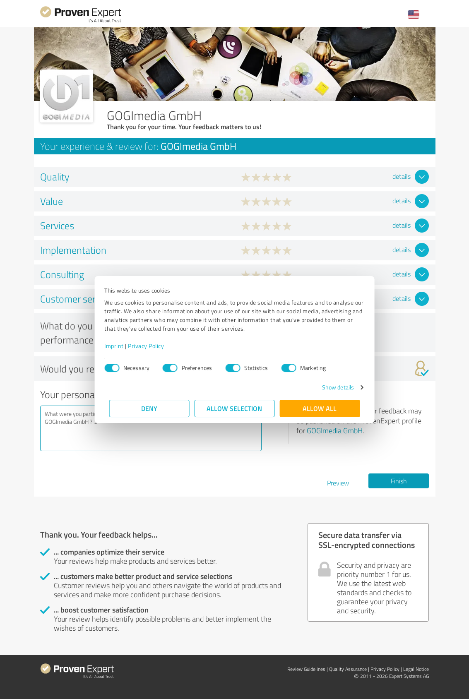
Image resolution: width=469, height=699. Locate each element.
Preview (338, 483)
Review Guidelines (306, 669)
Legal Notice (416, 669)
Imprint (119, 346)
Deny (149, 408)
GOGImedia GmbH (335, 430)
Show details (333, 387)
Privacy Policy (151, 346)
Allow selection (234, 408)
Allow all (320, 408)
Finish (399, 480)
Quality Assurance (348, 669)
